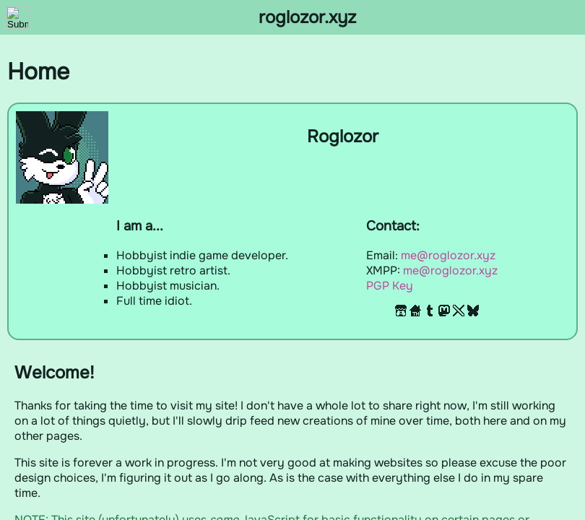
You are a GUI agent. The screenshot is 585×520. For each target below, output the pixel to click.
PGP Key (389, 285)
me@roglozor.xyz (448, 255)
